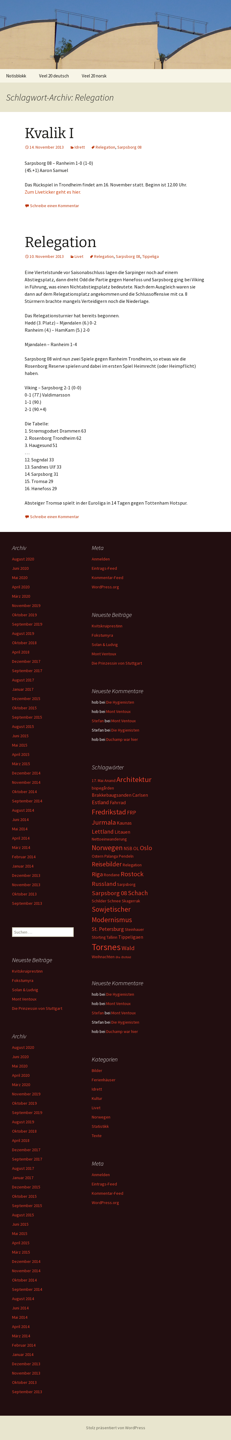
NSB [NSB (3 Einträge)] (128, 848)
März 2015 (21, 763)
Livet (79, 256)
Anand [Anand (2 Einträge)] (110, 780)
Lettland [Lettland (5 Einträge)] (103, 831)
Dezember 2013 (26, 875)
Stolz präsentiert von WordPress (115, 1427)
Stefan (98, 720)
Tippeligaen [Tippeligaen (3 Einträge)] (130, 937)
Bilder (97, 1070)
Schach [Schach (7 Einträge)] (138, 893)
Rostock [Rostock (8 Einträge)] (132, 874)
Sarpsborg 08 (129, 147)
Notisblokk (16, 76)
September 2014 (27, 801)
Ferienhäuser (104, 1079)
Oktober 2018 (24, 642)
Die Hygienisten (120, 702)
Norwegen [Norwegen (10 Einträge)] (107, 847)
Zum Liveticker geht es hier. (53, 192)
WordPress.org (105, 587)
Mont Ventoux (104, 654)
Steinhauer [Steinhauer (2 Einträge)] (134, 929)
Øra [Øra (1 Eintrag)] (118, 957)
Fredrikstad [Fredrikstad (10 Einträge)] (109, 812)
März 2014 (21, 847)
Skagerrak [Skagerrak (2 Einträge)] (131, 901)
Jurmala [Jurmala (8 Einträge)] (104, 822)
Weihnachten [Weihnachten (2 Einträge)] (103, 956)
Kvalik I (49, 133)
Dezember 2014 (26, 773)
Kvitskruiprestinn (107, 626)
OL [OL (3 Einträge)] (136, 848)
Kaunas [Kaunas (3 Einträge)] (124, 823)
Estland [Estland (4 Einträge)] (100, 802)
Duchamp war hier (122, 739)
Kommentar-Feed (107, 577)
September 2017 (27, 670)
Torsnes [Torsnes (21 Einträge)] (106, 946)
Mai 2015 (19, 745)
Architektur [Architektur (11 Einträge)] (134, 779)
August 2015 (23, 726)
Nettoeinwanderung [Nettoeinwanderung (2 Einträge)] (109, 839)
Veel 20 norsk (94, 76)
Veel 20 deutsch (54, 76)
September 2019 (27, 624)
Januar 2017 (22, 689)
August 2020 (23, 559)
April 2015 (20, 754)
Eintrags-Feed (104, 568)
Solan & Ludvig (105, 644)
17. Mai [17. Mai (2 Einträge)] (97, 780)
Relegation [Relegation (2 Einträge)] (132, 865)
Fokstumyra (102, 635)
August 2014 (23, 810)
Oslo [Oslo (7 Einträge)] (146, 848)
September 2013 (27, 903)
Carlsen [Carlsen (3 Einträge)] (140, 795)
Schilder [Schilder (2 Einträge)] (99, 901)
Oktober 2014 (24, 791)
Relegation (105, 147)
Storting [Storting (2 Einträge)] (99, 937)
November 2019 (26, 605)
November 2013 (26, 884)
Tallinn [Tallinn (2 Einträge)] (111, 937)
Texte (97, 1135)
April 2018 (20, 652)
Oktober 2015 (24, 708)
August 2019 (23, 633)
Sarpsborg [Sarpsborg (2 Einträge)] (126, 884)
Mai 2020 (19, 577)
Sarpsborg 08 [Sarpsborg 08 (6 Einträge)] (109, 893)
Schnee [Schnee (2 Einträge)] (114, 901)
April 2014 (20, 838)
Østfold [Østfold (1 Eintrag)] (126, 957)
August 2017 (23, 680)
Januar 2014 (22, 866)
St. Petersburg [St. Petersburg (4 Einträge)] (108, 928)
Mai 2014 (19, 829)
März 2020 (21, 596)
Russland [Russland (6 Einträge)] (104, 884)
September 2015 (27, 717)
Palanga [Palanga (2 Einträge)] (111, 856)
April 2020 (20, 587)
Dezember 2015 (26, 698)
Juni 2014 (20, 819)
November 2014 (26, 782)
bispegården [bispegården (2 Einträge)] (103, 788)
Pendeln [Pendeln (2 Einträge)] (126, 856)
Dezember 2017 (26, 661)
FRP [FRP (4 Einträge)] (131, 812)
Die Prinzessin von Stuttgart (117, 663)
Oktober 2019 (24, 614)
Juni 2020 (20, 568)
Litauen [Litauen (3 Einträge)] (122, 832)
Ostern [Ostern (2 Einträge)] (97, 856)
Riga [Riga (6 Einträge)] (97, 874)
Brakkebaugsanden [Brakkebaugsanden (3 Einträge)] (111, 795)
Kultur (97, 1098)
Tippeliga (150, 256)
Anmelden (101, 559)
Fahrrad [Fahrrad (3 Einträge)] (118, 802)
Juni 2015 (20, 735)
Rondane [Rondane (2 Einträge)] (112, 874)
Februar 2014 (23, 856)
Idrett (80, 147)
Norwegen (101, 1117)
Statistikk (100, 1126)
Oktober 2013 (24, 894)
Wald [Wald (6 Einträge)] (128, 948)
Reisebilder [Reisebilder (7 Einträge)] (107, 864)
